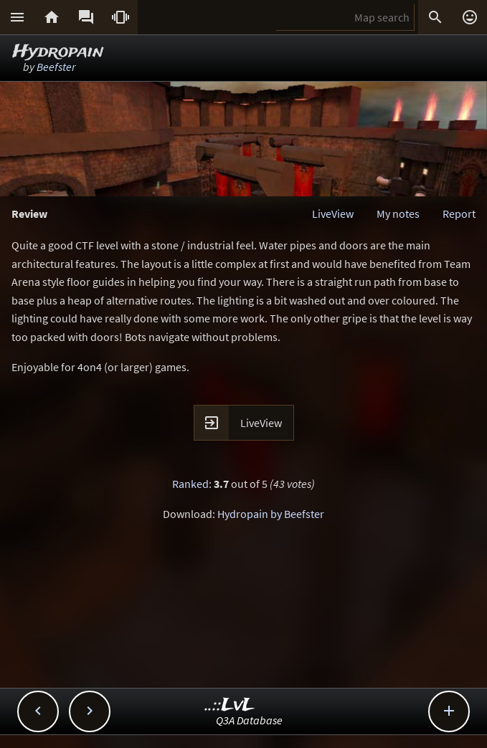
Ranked (190, 483)
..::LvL (230, 705)
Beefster (56, 66)
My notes (398, 213)
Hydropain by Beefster (270, 514)
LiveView (333, 213)
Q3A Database (249, 720)
